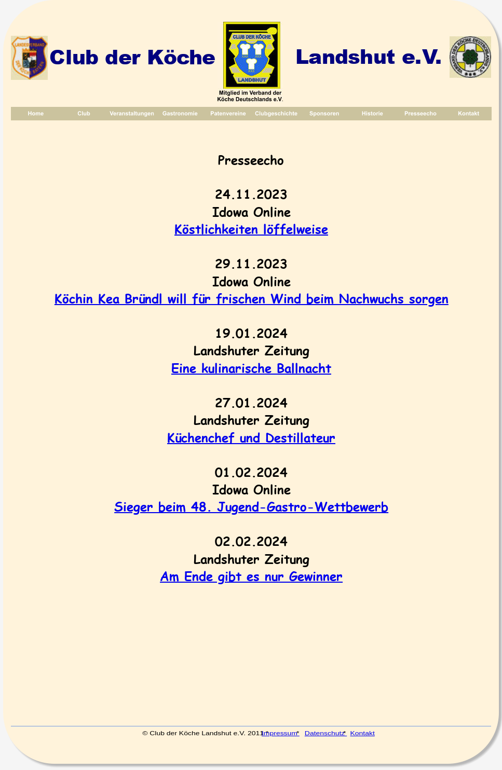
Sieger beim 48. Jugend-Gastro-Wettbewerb (251, 506)
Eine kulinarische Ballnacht (251, 368)
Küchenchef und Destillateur (251, 437)
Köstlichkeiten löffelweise (251, 228)
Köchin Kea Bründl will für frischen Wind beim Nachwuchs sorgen (252, 298)
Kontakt (362, 733)
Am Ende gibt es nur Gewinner (251, 576)
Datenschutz (326, 733)
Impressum (281, 733)
